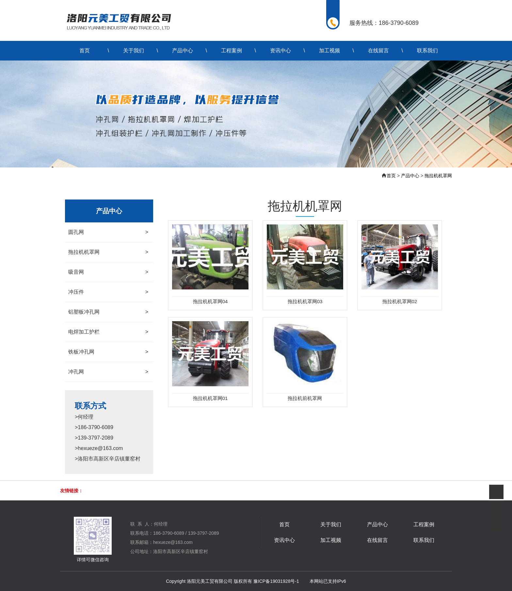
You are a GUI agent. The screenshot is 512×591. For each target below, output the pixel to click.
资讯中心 (280, 50)
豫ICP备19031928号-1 (276, 581)
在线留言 (378, 50)
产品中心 (182, 50)
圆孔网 (108, 232)
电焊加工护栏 (108, 332)
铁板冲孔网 (108, 352)
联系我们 (427, 50)
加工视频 (329, 50)
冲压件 (108, 292)
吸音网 (108, 272)
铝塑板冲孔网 (108, 312)
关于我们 (133, 50)
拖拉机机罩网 (438, 175)
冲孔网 (108, 372)
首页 (84, 50)
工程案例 (231, 50)
